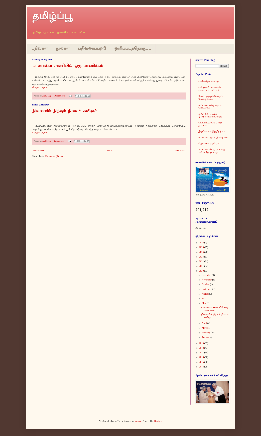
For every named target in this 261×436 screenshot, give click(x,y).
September (207, 289)
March (205, 328)
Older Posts (179, 150)
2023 (201, 257)
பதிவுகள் (39, 48)
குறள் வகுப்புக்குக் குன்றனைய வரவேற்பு (210, 115)
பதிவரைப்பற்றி (92, 48)
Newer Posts (39, 150)
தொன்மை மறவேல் (208, 143)
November (207, 279)
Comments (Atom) (54, 156)
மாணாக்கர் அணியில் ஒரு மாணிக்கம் (67, 66)
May (204, 303)
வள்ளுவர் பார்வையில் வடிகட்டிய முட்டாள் (210, 88)
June (204, 298)
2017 (201, 352)
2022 (201, 261)
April (204, 323)
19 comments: (60, 96)
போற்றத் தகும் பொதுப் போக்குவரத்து (210, 97)
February (206, 332)
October (206, 284)
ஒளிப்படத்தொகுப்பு (132, 48)
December (207, 275)
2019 (201, 343)
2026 (201, 242)
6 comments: (59, 141)
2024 (201, 252)
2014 (201, 366)
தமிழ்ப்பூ (52, 15)
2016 (201, 357)
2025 (201, 247)
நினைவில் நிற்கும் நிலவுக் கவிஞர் (64, 111)
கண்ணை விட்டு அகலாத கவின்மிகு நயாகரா (211, 151)
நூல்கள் (63, 48)
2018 (201, 348)
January (206, 337)
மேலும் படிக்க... (40, 87)
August (205, 294)
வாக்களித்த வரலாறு (208, 81)
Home (109, 150)
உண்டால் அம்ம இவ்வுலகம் (213, 137)
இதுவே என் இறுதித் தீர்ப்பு (212, 131)
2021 (201, 266)
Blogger (158, 421)
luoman (137, 421)
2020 (201, 271)
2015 (201, 362)
